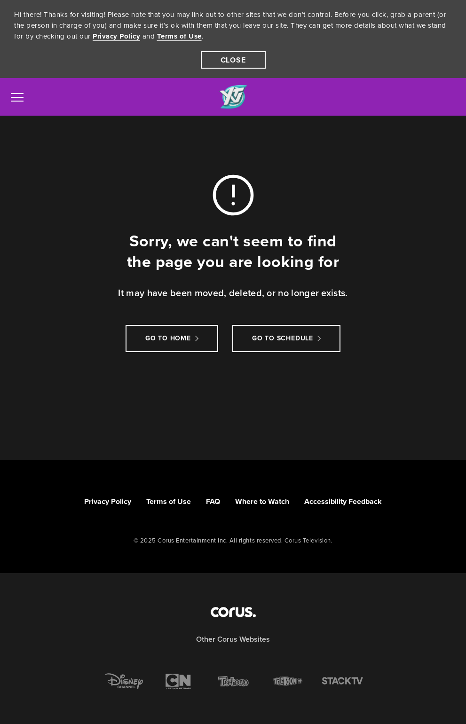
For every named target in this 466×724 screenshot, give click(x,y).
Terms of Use (179, 36)
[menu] (17, 97)
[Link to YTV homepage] (232, 97)
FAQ (213, 501)
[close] (233, 60)
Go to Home (168, 338)
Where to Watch (262, 501)
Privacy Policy (116, 36)
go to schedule (282, 338)
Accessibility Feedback (343, 501)
